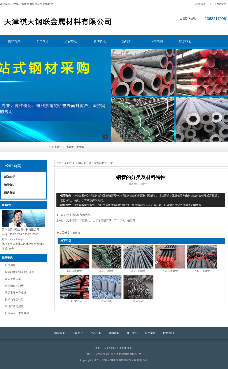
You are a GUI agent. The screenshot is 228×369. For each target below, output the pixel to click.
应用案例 (157, 41)
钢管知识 (9, 184)
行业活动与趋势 (14, 285)
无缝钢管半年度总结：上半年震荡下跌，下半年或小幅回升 (100, 220)
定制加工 (128, 41)
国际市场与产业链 (15, 292)
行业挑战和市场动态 (78, 214)
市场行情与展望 (14, 306)
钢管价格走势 (13, 279)
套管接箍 (106, 301)
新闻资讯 (100, 41)
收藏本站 (220, 4)
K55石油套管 (170, 270)
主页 (59, 163)
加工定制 (132, 333)
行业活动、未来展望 (17, 313)
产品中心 (71, 41)
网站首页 (14, 41)
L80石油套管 (74, 270)
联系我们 (185, 41)
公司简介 (43, 41)
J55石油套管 (106, 270)
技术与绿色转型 (14, 299)
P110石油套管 (74, 301)
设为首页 (200, 4)
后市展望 (10, 265)
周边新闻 (9, 192)
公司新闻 (114, 333)
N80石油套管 (202, 270)
